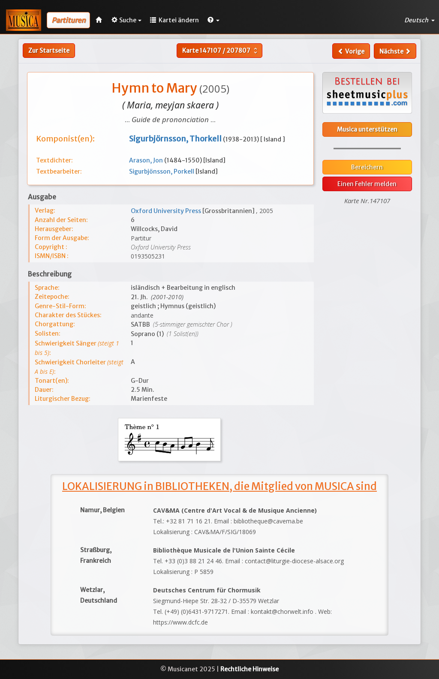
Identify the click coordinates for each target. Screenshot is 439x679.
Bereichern (367, 167)
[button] (213, 20)
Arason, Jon (146, 160)
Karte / (220, 50)
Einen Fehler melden (367, 184)
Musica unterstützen (367, 129)
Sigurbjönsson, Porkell (162, 171)
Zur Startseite (48, 50)
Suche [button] (126, 20)
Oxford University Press (166, 211)
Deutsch (419, 20)
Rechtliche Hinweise (249, 669)
